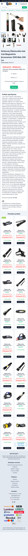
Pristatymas (15, 483)
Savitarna (15, 479)
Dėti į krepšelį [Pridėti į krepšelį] (7, 243)
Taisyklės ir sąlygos (15, 468)
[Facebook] (12, 502)
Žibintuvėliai (25, 10)
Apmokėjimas (15, 485)
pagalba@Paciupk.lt (15, 495)
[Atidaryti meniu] (2, 4)
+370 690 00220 (15, 497)
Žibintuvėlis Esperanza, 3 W (21, 319)
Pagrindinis (4, 10)
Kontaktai (15, 472)
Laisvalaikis (11, 10)
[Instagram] (14, 502)
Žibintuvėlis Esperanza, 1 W (7, 231)
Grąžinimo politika (15, 487)
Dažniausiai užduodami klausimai (14, 464)
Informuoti (14, 87)
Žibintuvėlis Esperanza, (7, 319)
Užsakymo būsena (15, 481)
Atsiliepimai (14, 466)
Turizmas (18, 10)
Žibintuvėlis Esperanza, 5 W (21, 231)
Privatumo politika (15, 470)
